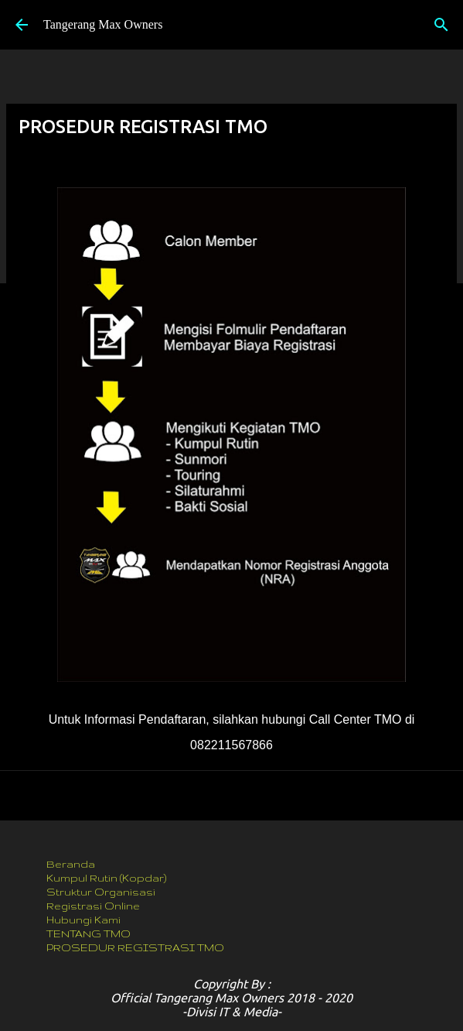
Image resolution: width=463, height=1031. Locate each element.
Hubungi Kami (83, 919)
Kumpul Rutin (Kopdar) (106, 877)
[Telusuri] (441, 24)
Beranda (70, 863)
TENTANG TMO (88, 933)
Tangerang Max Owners (102, 24)
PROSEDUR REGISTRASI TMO (135, 947)
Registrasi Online (93, 905)
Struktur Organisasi (100, 891)
